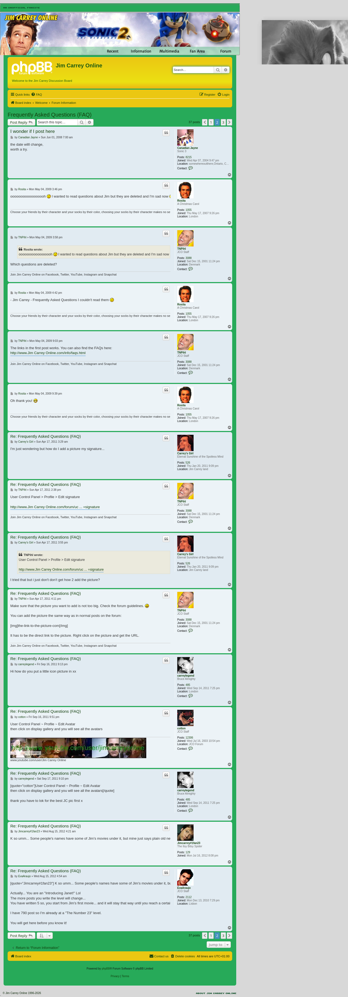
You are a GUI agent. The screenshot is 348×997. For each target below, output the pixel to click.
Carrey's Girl (185, 453)
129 (188, 852)
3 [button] (223, 122)
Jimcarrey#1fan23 (188, 843)
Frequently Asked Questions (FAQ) (50, 115)
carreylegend (185, 675)
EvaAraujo (184, 887)
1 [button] (211, 122)
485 (188, 684)
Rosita (181, 200)
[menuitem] (36, 94)
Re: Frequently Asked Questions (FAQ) (45, 436)
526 (188, 462)
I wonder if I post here (32, 131)
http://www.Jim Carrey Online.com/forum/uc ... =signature (55, 507)
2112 (189, 897)
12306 (189, 737)
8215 (189, 157)
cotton (181, 728)
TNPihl (181, 248)
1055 (189, 209)
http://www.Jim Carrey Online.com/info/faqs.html (48, 353)
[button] (204, 122)
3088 (189, 258)
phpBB (106, 968)
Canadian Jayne (187, 147)
